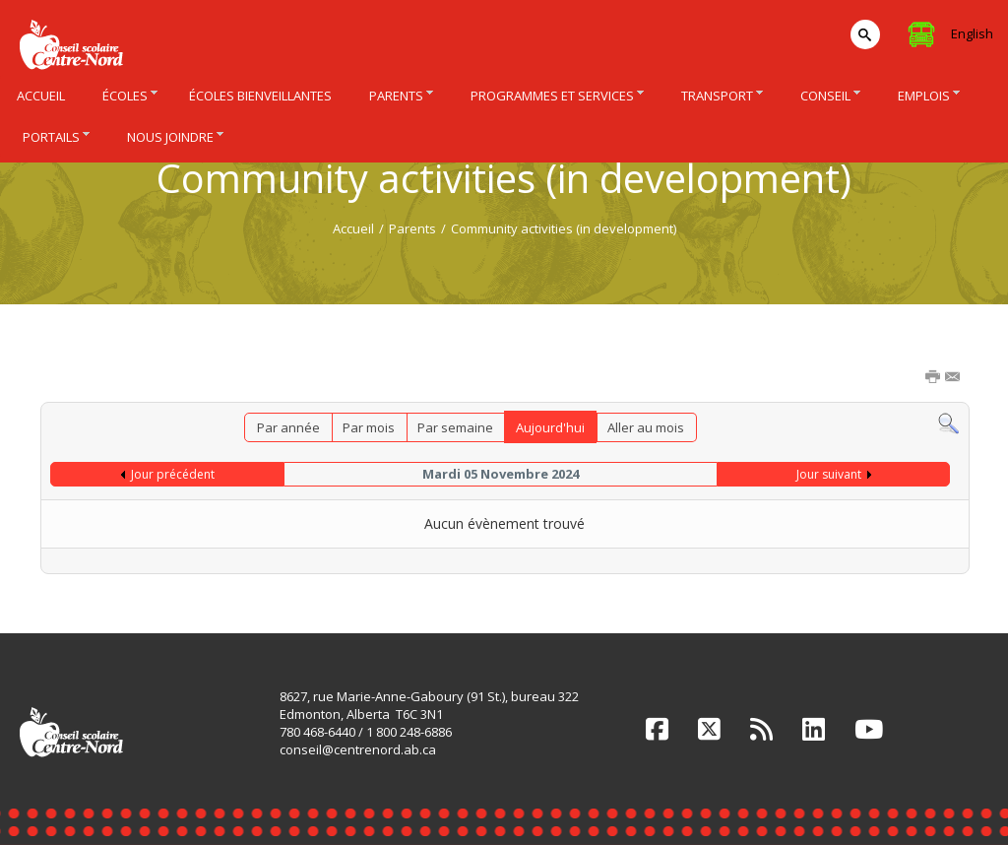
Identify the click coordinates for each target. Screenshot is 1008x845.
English (972, 33)
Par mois (369, 427)
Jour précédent (173, 474)
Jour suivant (828, 474)
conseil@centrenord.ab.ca (358, 749)
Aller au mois (645, 427)
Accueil (353, 228)
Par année (288, 427)
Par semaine (455, 427)
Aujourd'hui (550, 427)
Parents (412, 228)
